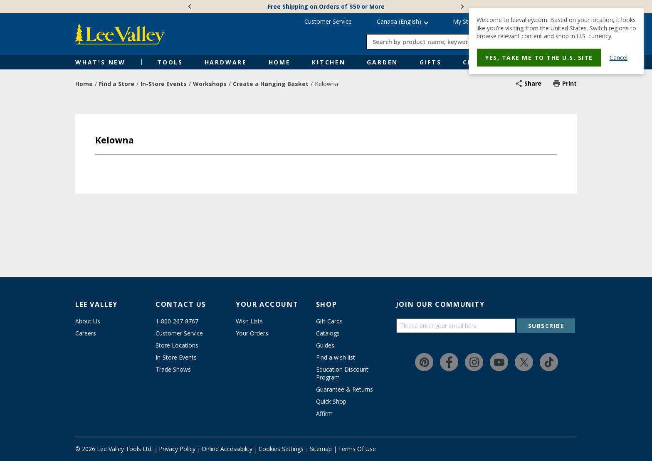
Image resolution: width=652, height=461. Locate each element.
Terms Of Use (357, 449)
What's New (100, 62)
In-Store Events (164, 84)
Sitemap (321, 449)
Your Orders (252, 333)
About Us (87, 321)
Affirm (324, 413)
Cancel (618, 58)
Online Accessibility (227, 449)
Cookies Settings (281, 449)
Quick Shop (331, 401)
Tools (170, 62)
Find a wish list (335, 357)
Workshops (210, 84)
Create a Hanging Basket (271, 84)
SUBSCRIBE (546, 326)
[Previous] (190, 6)
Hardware (226, 62)
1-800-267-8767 (177, 321)
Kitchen (329, 62)
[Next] (461, 6)
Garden (382, 62)
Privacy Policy (177, 449)
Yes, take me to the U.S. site (539, 58)
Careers (85, 333)
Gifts (431, 62)
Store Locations (177, 345)
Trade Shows (173, 369)
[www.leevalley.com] (120, 34)
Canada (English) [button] (399, 21)
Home (280, 62)
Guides (325, 345)
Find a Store (116, 84)
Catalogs (328, 333)
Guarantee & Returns (344, 389)
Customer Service (328, 21)
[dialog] (556, 41)
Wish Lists (249, 321)
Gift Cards (329, 321)
